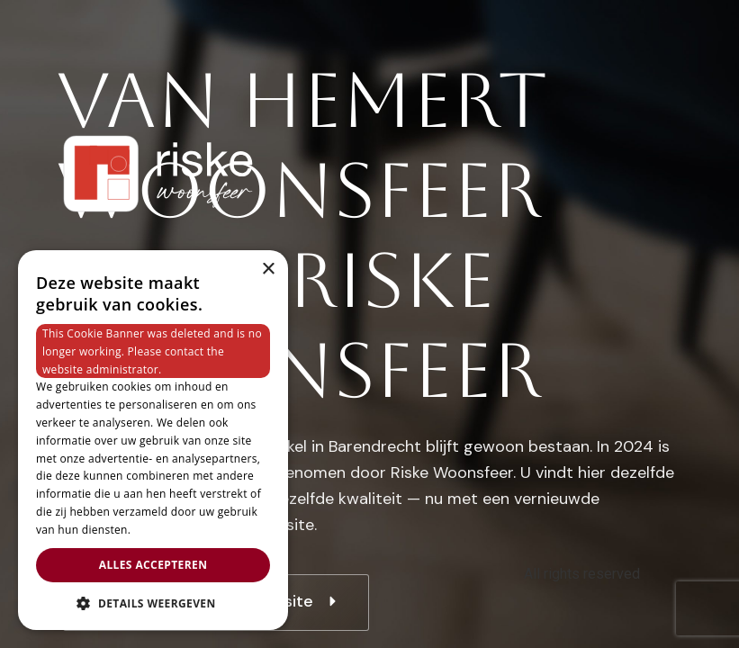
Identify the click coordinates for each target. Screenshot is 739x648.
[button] (153, 603)
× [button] (268, 269)
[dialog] (153, 440)
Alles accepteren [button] (153, 564)
